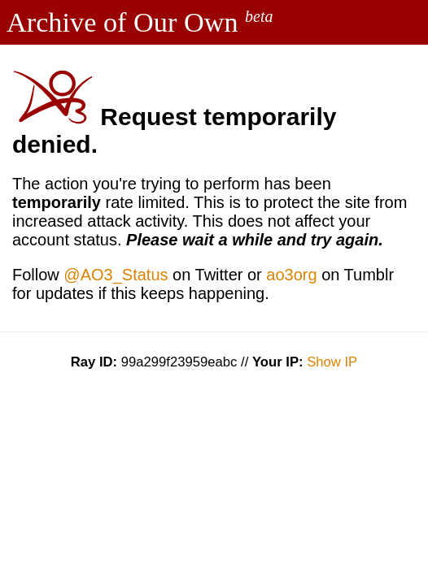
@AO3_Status (115, 275)
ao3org (291, 275)
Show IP (332, 362)
